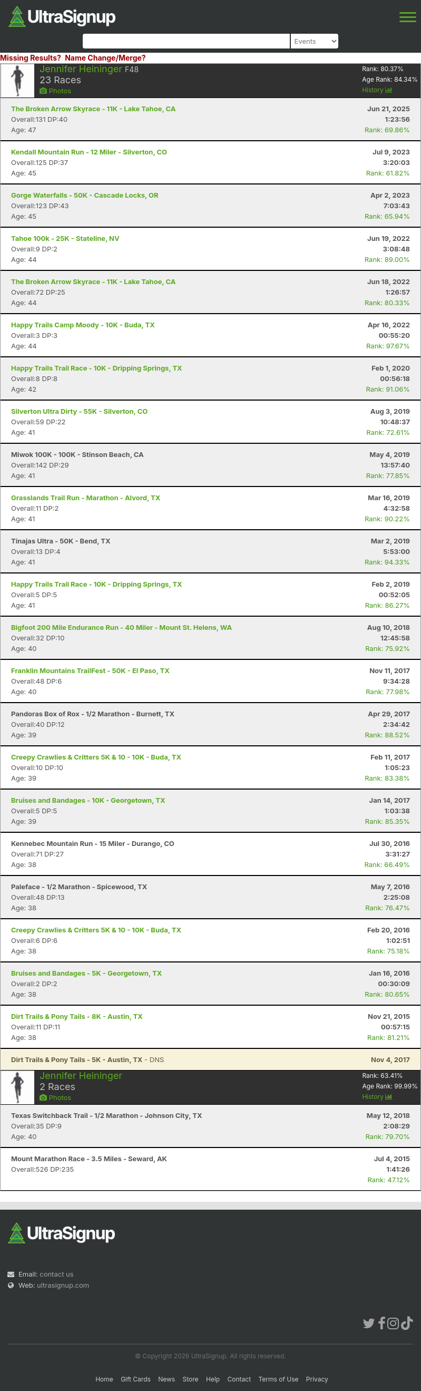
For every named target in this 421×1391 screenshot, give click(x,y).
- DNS (87, 1059)
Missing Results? (30, 57)
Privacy (317, 1379)
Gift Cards (136, 1379)
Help (213, 1379)
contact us (56, 1274)
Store (191, 1379)
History (377, 90)
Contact (239, 1379)
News (166, 1379)
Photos (55, 90)
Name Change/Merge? (105, 57)
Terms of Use (278, 1379)
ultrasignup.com (63, 1285)
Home (104, 1379)
